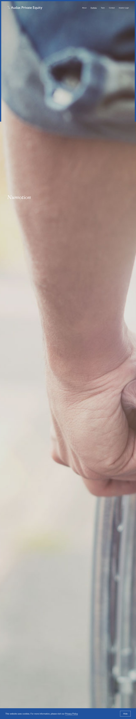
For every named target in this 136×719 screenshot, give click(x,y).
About (84, 8)
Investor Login (124, 8)
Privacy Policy (71, 713)
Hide (125, 713)
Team (103, 8)
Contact (112, 8)
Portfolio (94, 8)
